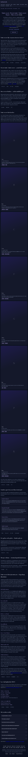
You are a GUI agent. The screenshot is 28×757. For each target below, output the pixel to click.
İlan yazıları (3, 5)
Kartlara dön (3, 676)
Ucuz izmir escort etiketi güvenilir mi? (8, 735)
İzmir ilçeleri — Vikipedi (4, 694)
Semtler (18, 4)
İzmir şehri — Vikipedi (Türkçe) (5, 692)
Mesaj (26, 4)
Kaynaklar (7, 5)
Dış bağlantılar (13, 676)
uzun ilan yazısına (13, 26)
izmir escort (9, 746)
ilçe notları (10, 83)
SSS (10, 5)
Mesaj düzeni (17, 86)
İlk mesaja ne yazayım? (6, 718)
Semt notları (11, 62)
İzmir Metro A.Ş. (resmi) (4, 697)
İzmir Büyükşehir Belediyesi (5, 696)
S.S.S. (19, 8)
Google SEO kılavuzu (19, 753)
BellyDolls (4, 2)
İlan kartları (15, 8)
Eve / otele (22, 4)
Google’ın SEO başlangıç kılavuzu (16, 672)
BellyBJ (7, 753)
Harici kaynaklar (17, 533)
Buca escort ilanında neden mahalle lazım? (9, 728)
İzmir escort (3, 4)
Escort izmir (8, 4)
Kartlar (14, 4)
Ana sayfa (2, 8)
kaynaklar (4, 60)
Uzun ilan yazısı (17, 62)
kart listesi (15, 83)
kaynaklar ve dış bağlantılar (14, 741)
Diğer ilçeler (7, 107)
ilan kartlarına (6, 26)
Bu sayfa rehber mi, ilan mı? (7, 715)
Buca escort (3, 62)
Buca (11, 4)
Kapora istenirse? (5, 731)
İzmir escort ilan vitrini (8, 8)
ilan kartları (17, 687)
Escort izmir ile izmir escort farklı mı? (8, 722)
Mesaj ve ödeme (23, 62)
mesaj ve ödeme (21, 741)
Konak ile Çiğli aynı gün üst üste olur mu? (9, 738)
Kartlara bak (14, 32)
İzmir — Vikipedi (11, 753)
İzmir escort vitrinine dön (10, 687)
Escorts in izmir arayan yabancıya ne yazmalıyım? (10, 725)
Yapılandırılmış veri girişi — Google (6, 704)
